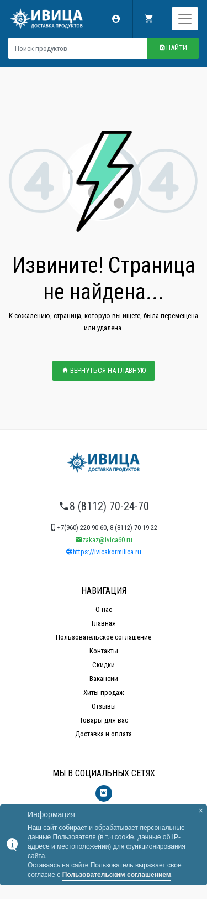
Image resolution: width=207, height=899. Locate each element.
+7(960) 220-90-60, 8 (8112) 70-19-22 (103, 527)
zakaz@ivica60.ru (103, 540)
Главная (104, 623)
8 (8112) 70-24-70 (104, 506)
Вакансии (103, 678)
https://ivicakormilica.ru (103, 552)
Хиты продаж (103, 692)
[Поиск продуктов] (77, 48)
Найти (173, 48)
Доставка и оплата (103, 734)
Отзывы (104, 706)
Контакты (103, 651)
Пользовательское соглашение (103, 637)
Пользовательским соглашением (116, 875)
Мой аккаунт (116, 18)
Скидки (103, 665)
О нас (103, 609)
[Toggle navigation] (185, 18)
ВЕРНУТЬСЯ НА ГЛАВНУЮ (103, 370)
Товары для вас (103, 720)
